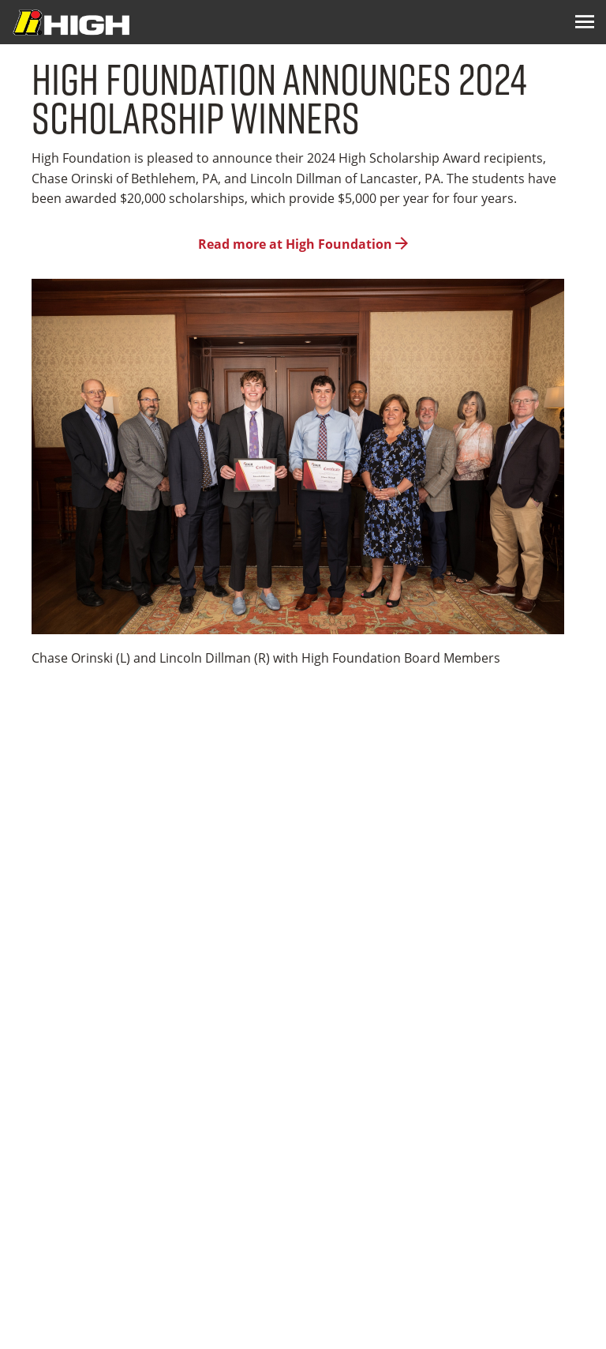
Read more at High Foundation (303, 244)
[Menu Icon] (584, 22)
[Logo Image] (71, 22)
